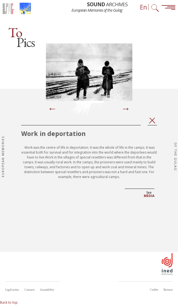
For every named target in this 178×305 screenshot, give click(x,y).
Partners (168, 289)
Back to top (9, 302)
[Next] (126, 109)
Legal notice (12, 289)
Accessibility (47, 289)
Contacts (29, 289)
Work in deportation (53, 133)
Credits (154, 289)
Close (152, 120)
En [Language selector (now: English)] (143, 7)
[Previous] (52, 109)
